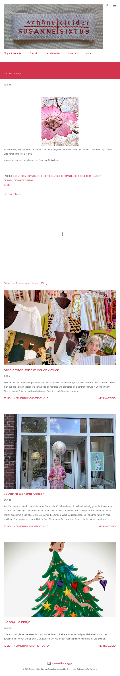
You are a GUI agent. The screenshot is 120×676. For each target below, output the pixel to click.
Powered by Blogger (60, 663)
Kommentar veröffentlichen (32, 398)
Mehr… (89, 53)
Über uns (73, 53)
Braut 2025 (19, 176)
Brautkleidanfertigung (18, 180)
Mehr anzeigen (107, 398)
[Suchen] (107, 5)
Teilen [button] (7, 185)
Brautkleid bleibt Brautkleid (45, 176)
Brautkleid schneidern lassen (82, 176)
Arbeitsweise (53, 53)
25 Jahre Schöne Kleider (24, 493)
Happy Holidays (17, 621)
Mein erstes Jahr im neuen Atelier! (31, 370)
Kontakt (33, 53)
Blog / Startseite (12, 53)
